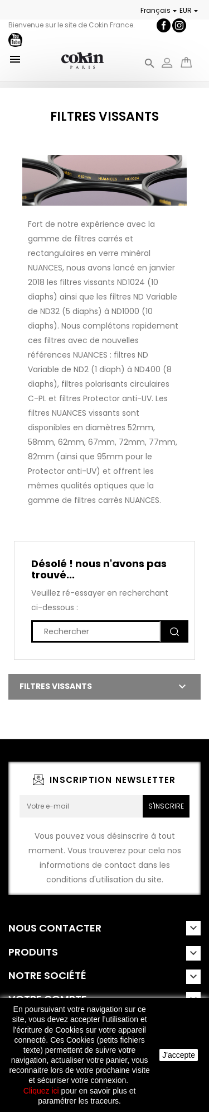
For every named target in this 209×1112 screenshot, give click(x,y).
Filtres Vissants (56, 686)
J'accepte (178, 1055)
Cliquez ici (41, 1090)
